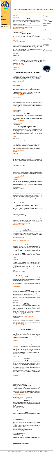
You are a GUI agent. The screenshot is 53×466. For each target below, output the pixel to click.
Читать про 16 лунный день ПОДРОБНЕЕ (19, 271)
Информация (45, 9)
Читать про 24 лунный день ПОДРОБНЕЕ (19, 407)
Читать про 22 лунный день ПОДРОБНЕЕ (19, 353)
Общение (50, 9)
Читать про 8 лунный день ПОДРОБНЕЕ (18, 162)
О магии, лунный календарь (31, 9)
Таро (43, 58)
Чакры (43, 61)
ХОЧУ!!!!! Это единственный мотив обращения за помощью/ (47, 20)
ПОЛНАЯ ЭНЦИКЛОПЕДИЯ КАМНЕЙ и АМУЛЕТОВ (46, 54)
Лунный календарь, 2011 (46, 44)
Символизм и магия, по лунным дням (47, 50)
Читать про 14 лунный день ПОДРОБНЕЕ (19, 237)
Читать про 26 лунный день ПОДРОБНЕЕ (19, 28)
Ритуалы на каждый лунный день (47, 38)
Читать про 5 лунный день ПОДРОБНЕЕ (18, 120)
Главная (15, 9)
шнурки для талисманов (4, 24)
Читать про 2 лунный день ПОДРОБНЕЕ (18, 81)
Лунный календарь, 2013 (46, 46)
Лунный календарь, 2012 (46, 45)
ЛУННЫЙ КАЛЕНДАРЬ (46, 30)
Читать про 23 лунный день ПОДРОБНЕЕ (19, 373)
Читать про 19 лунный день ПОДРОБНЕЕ (19, 313)
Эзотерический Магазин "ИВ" (22, 9)
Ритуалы (44, 57)
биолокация (2, 16)
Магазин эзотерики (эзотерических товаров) (38, 451)
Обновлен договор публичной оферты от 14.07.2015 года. (46, 16)
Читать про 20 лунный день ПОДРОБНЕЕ (19, 324)
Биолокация (44, 29)
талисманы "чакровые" (4, 10)
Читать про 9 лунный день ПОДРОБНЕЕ (18, 176)
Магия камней (44, 52)
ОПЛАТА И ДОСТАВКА (4, 26)
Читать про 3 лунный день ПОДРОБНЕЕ (18, 94)
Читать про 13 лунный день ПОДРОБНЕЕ (19, 224)
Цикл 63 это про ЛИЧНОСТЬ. (46, 18)
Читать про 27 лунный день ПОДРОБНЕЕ (19, 38)
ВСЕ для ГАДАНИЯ (3, 19)
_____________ (3, 13)
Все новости (50, 21)
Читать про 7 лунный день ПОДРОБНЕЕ (18, 150)
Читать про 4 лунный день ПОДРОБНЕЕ (18, 107)
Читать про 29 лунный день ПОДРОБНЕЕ (19, 64)
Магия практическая (45, 51)
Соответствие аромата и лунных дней (47, 40)
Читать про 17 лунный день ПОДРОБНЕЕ (19, 285)
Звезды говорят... (39, 9)
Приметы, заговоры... (45, 28)
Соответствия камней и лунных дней (47, 39)
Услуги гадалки (45, 451)
